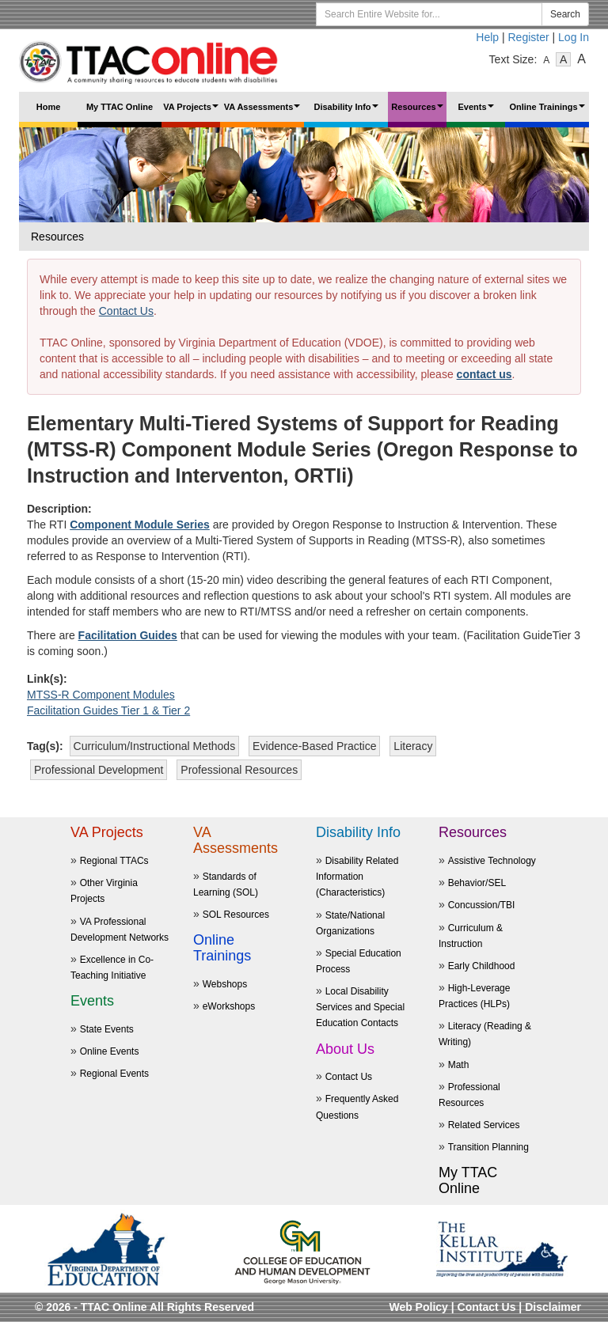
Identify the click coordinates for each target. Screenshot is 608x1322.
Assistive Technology (492, 860)
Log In (573, 37)
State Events (107, 1029)
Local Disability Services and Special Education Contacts (360, 1007)
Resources (418, 112)
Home (48, 107)
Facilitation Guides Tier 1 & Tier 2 (108, 710)
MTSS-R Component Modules (101, 694)
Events (477, 112)
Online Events (109, 1051)
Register (528, 37)
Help (487, 37)
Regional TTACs (114, 860)
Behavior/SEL (477, 882)
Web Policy (418, 1307)
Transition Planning (488, 1147)
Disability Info (348, 112)
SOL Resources (236, 914)
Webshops (225, 984)
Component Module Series (140, 524)
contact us (484, 374)
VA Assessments (264, 112)
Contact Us (126, 311)
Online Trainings (548, 112)
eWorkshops (229, 1006)
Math (458, 1064)
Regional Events (114, 1073)
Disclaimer (553, 1307)
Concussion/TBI (481, 905)
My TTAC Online (119, 107)
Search (565, 14)
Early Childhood (481, 966)
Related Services (484, 1125)
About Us (345, 1049)
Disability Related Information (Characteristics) (357, 876)
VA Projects (191, 112)
